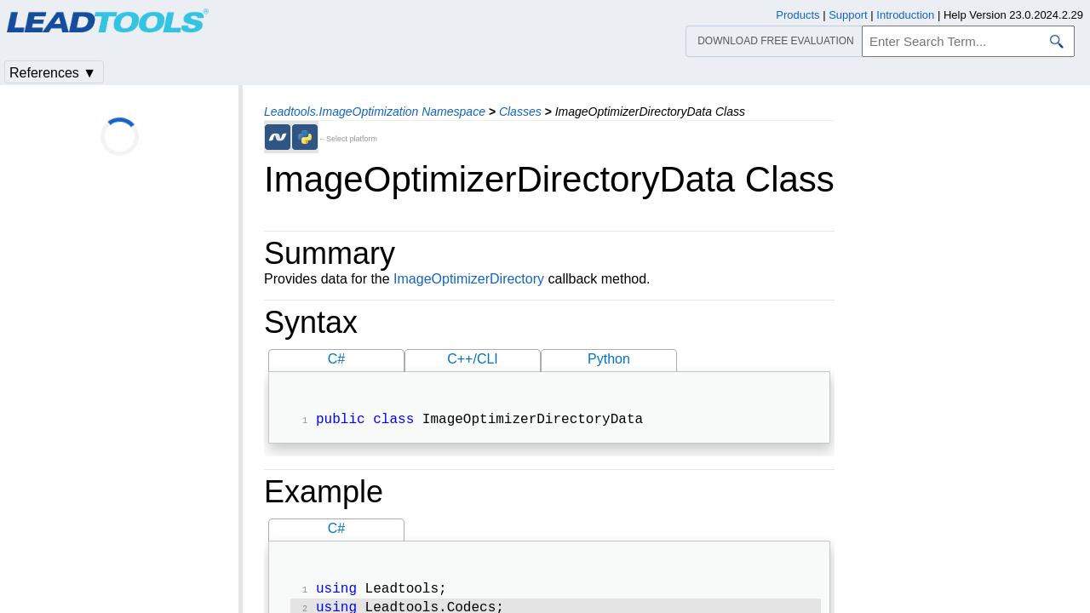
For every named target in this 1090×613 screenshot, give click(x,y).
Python (609, 359)
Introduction (905, 15)
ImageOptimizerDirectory (468, 279)
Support (848, 15)
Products (797, 15)
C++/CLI (472, 359)
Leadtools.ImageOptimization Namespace (374, 111)
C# (336, 359)
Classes (520, 111)
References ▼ (52, 73)
